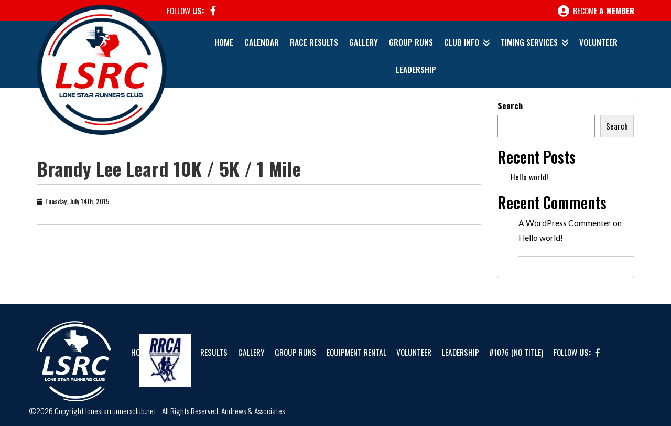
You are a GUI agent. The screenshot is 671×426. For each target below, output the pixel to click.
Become (596, 11)
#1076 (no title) (516, 352)
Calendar (261, 42)
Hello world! (529, 177)
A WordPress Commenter (564, 223)
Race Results (314, 42)
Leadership (416, 69)
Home (223, 42)
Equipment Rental (356, 352)
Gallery (363, 42)
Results (214, 352)
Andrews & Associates (253, 411)
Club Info (461, 42)
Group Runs (411, 42)
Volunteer (598, 42)
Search (510, 105)
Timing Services (529, 42)
